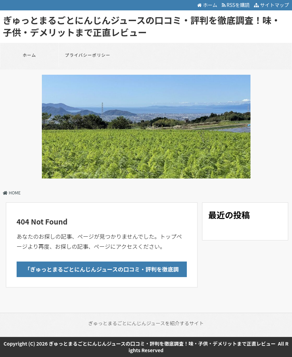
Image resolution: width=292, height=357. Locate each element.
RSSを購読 (237, 4)
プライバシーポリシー (88, 55)
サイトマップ (271, 4)
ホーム (207, 4)
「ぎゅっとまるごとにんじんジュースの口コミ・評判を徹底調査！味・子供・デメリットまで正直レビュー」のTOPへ (102, 271)
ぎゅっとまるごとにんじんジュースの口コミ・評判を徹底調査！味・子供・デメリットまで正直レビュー (141, 25)
